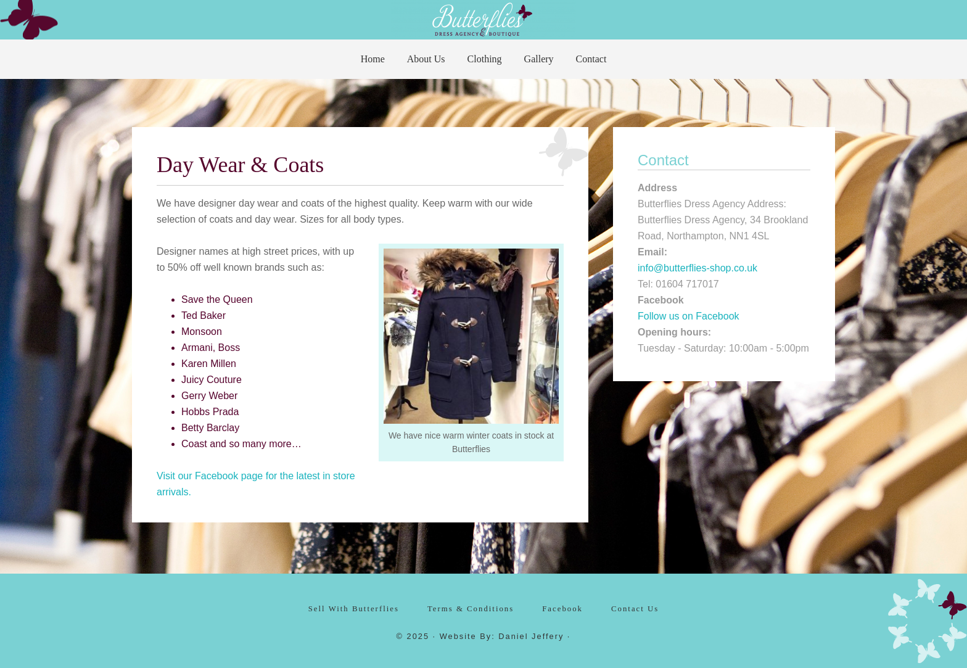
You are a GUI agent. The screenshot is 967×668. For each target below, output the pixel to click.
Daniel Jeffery (531, 636)
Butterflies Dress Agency (483, 18)
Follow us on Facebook (688, 316)
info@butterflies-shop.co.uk (697, 268)
